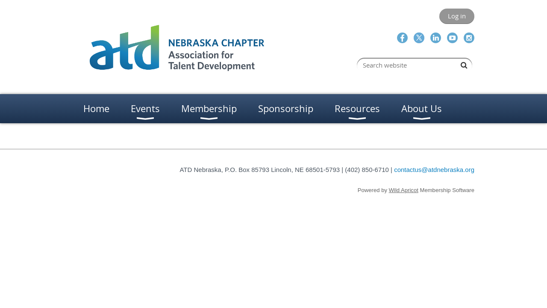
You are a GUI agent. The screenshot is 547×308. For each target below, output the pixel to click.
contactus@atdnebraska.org (434, 169)
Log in (457, 16)
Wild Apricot (403, 190)
